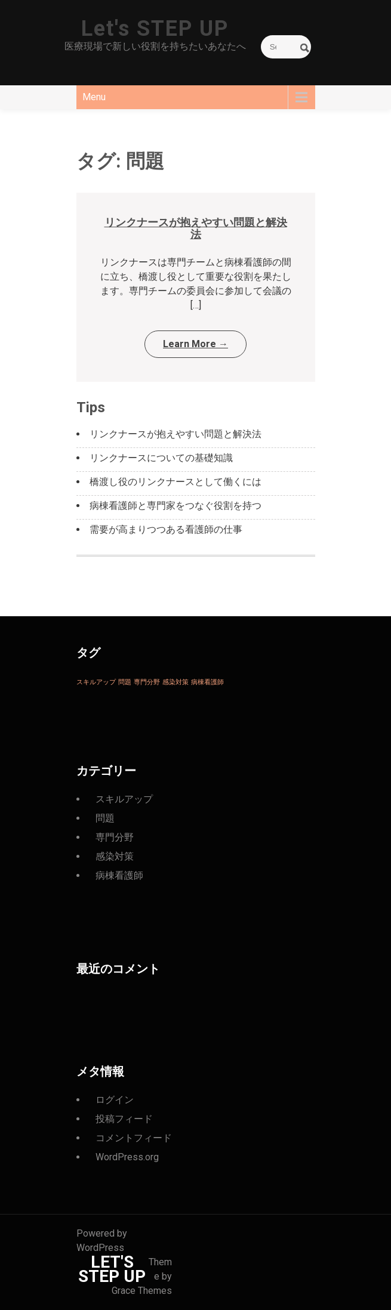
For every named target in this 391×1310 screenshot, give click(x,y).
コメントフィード (134, 1138)
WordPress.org (127, 1157)
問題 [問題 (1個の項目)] (124, 682)
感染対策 (115, 856)
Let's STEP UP (155, 28)
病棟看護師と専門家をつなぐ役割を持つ (175, 505)
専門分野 (115, 837)
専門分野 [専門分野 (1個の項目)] (147, 682)
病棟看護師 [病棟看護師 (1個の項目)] (207, 682)
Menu (94, 97)
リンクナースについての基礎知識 (161, 458)
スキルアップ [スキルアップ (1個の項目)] (96, 682)
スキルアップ (124, 799)
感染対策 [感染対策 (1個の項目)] (175, 682)
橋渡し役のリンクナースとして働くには (175, 481)
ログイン (115, 1099)
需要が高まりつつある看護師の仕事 (166, 529)
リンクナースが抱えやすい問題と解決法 (195, 228)
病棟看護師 (119, 875)
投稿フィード (124, 1118)
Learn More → (195, 344)
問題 (105, 818)
